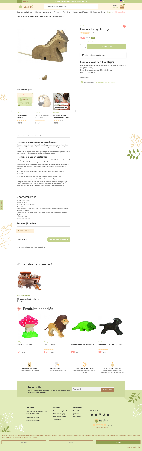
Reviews (52, 137)
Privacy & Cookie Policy (133, 447)
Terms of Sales (76, 422)
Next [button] (75, 113)
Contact (26, 1)
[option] (25, 111)
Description (21, 137)
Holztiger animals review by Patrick (28, 302)
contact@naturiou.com (32, 426)
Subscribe (109, 393)
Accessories (57, 425)
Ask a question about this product (105, 84)
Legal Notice (75, 419)
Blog (19, 1)
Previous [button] (12, 113)
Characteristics (32, 137)
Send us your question (58, 241)
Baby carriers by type (59, 422)
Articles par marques (23, 297)
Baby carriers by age (59, 419)
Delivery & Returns (77, 416)
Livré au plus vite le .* (94, 56)
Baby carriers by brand (60, 416)
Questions (43, 137)
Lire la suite (85, 79)
